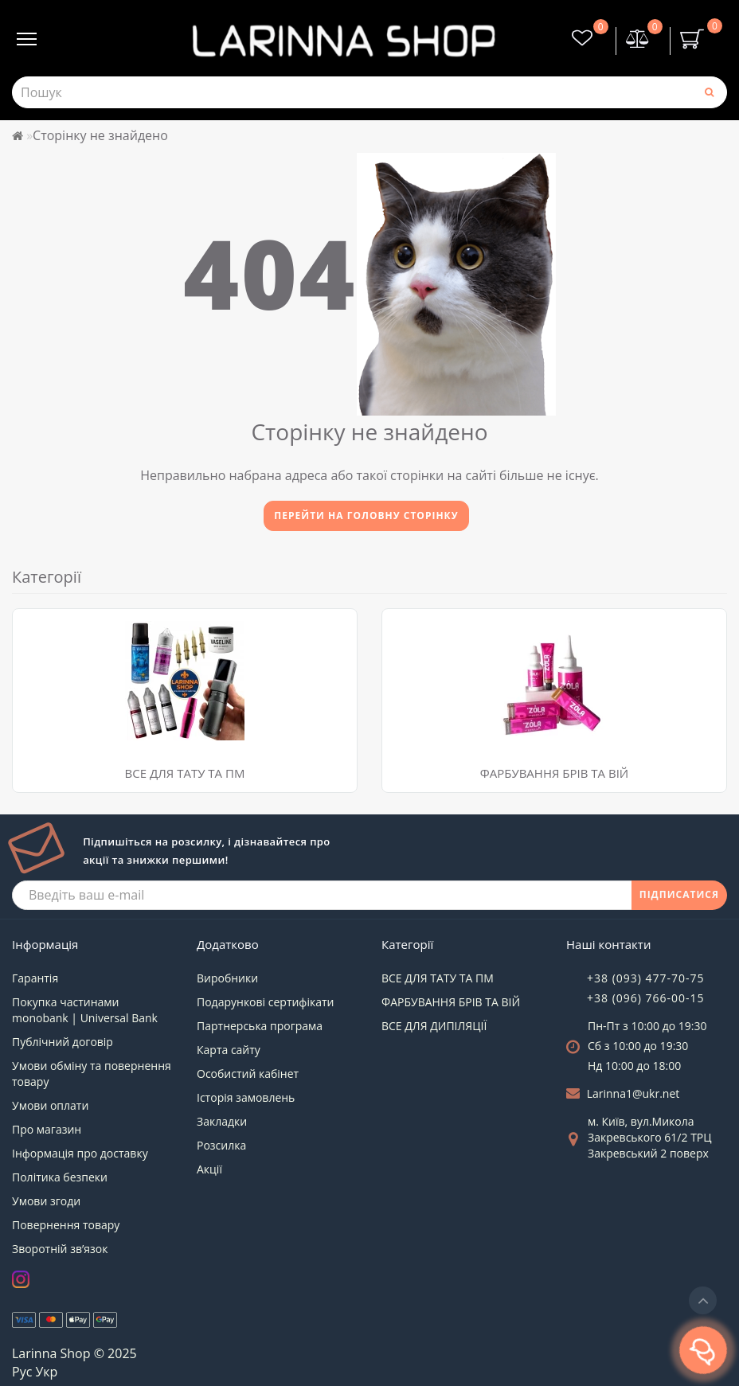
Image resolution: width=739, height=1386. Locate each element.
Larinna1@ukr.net (633, 1093)
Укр (46, 1371)
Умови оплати (50, 1105)
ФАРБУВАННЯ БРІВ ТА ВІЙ (554, 773)
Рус (22, 1371)
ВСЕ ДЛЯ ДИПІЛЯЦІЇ (434, 1025)
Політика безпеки (60, 1177)
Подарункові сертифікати (265, 1001)
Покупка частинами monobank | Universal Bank (85, 1009)
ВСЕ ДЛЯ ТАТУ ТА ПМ (185, 773)
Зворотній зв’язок (60, 1248)
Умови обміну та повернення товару (91, 1073)
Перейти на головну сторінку (366, 515)
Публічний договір (62, 1041)
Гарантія (35, 978)
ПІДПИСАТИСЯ (679, 894)
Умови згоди (46, 1200)
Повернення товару (65, 1224)
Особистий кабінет (248, 1073)
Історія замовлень (246, 1097)
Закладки (222, 1121)
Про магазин (46, 1129)
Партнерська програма (260, 1025)
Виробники (227, 978)
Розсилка (221, 1145)
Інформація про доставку (80, 1153)
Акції (209, 1169)
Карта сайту (228, 1049)
